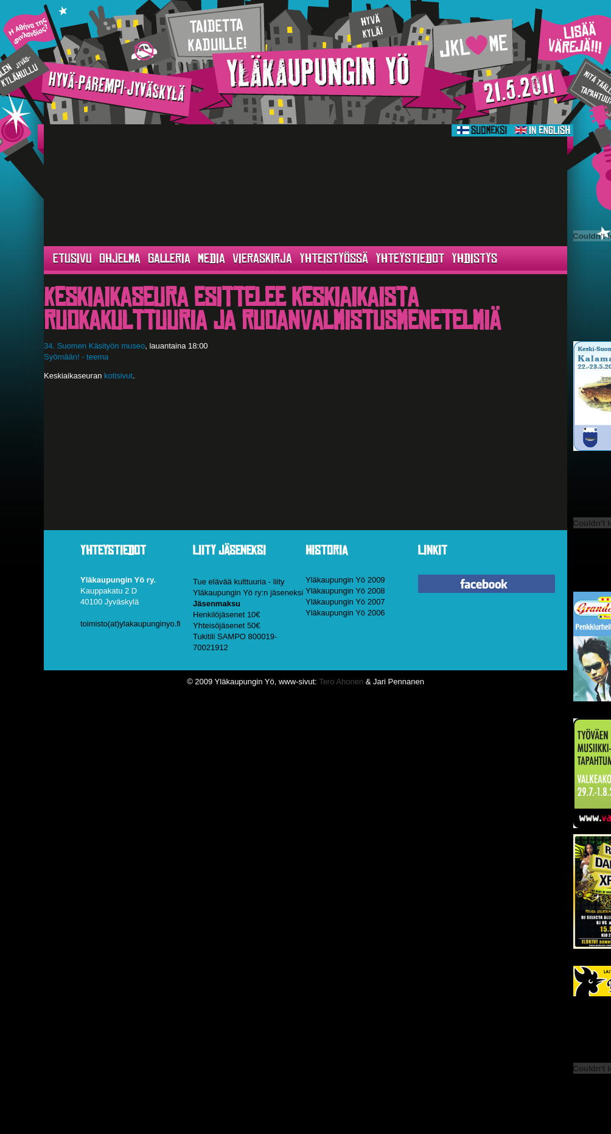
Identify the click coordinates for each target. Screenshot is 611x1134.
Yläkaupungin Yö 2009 (345, 579)
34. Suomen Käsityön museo (94, 345)
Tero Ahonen (341, 681)
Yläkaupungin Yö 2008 (345, 590)
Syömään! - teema (76, 356)
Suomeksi (482, 130)
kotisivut (118, 375)
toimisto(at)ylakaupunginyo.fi (130, 623)
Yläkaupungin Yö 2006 (345, 612)
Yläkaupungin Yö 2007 (345, 601)
